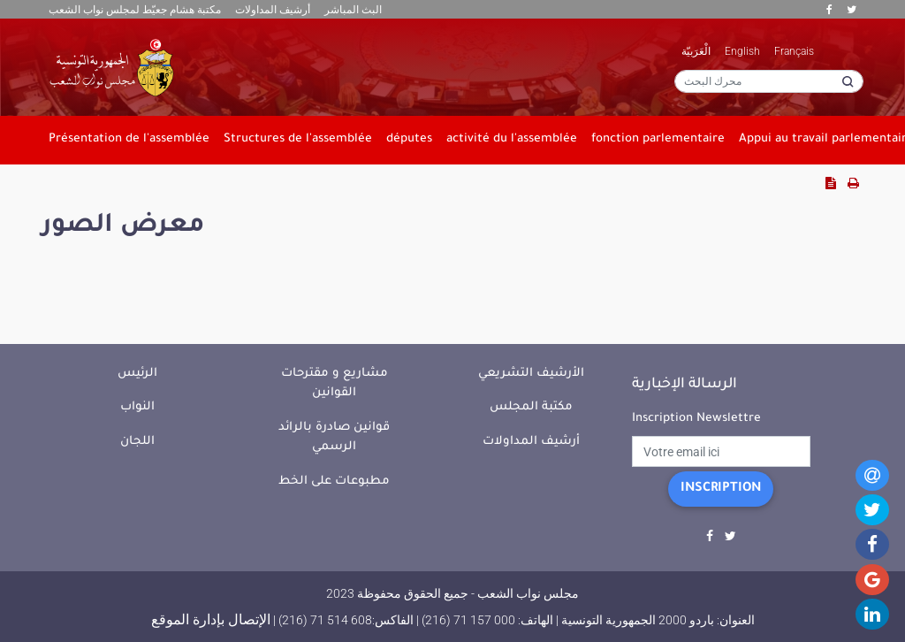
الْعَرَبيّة (696, 51)
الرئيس (137, 373)
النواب (137, 407)
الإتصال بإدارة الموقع (210, 619)
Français (794, 51)
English (742, 51)
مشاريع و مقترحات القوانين (334, 384)
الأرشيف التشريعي (531, 373)
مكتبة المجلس (531, 407)
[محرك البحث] (768, 81)
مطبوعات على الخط (334, 481)
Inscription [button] (721, 489)
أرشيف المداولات (272, 10)
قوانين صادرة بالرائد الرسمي (334, 438)
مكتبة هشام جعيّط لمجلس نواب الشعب (135, 10)
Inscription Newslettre (696, 418)
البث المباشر (353, 10)
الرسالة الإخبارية (684, 385)
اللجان (137, 441)
